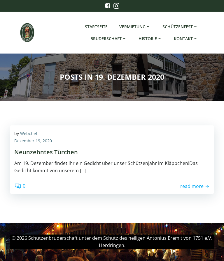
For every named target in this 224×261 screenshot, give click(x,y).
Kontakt (186, 38)
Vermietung (135, 26)
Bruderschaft (108, 38)
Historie (150, 38)
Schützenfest (180, 26)
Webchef (28, 133)
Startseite (96, 26)
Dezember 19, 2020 (33, 140)
